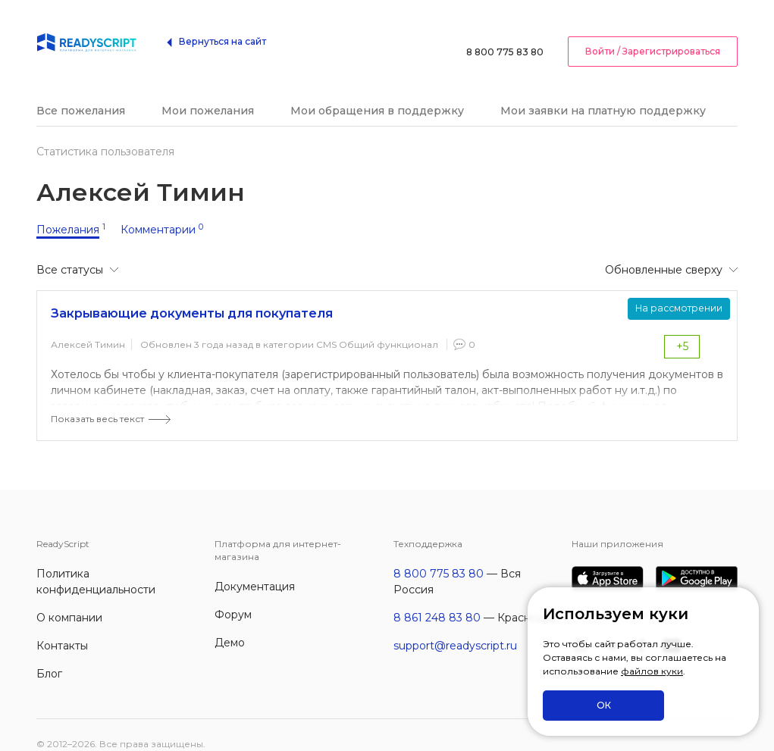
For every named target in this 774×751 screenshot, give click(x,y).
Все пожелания (80, 92)
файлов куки (652, 671)
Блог (49, 655)
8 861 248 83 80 (437, 599)
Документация (255, 568)
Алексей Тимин (88, 326)
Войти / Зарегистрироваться (652, 33)
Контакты (62, 627)
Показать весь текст (97, 400)
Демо (230, 624)
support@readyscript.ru (455, 627)
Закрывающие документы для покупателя (192, 295)
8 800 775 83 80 (505, 33)
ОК (604, 705)
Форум (233, 596)
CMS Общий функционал (377, 326)
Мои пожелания (207, 92)
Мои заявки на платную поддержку (603, 92)
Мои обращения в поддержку (377, 92)
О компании (69, 599)
